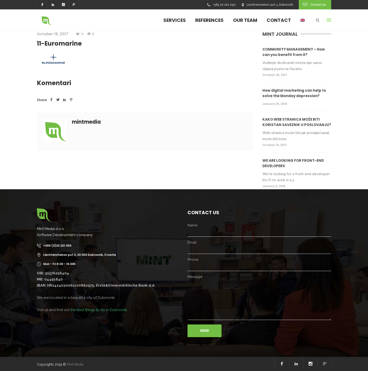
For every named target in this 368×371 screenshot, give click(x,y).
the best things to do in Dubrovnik (98, 310)
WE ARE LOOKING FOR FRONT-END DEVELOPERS (293, 163)
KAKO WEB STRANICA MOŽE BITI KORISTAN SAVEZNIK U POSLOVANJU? (296, 122)
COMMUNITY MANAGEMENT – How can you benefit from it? (293, 52)
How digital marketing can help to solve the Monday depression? (294, 93)
